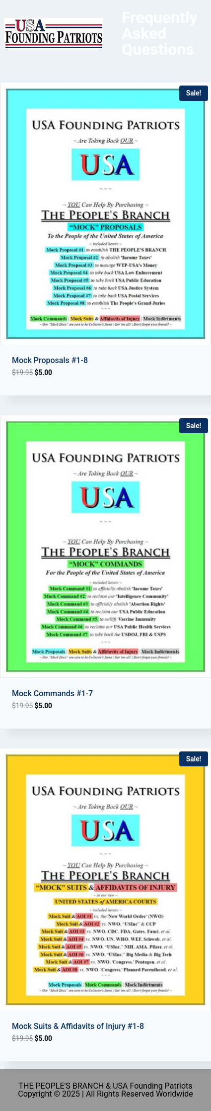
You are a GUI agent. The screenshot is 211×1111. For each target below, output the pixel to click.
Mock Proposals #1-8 (50, 360)
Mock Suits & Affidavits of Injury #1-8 (78, 1026)
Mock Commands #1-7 (52, 693)
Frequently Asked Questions (159, 33)
